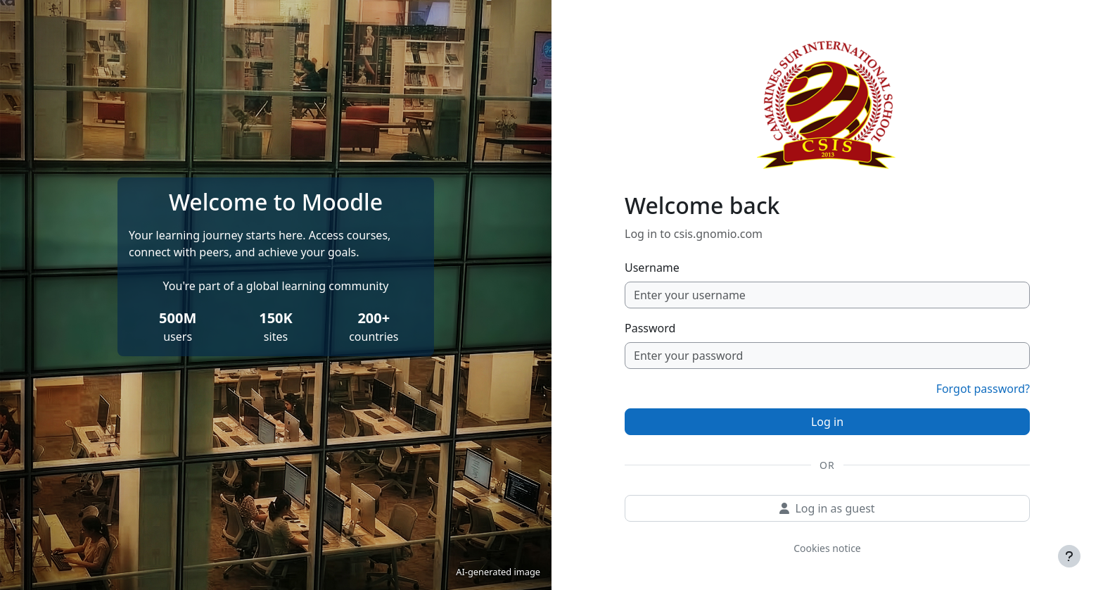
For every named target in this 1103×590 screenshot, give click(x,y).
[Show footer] (1069, 556)
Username (652, 267)
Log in (827, 421)
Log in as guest (826, 508)
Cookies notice (827, 548)
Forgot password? (983, 388)
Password (650, 328)
